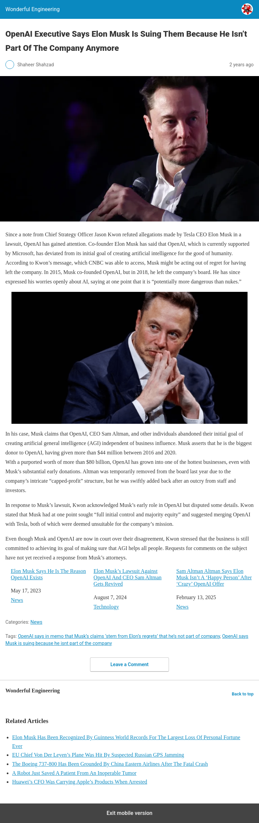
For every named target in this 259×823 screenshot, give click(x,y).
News (17, 600)
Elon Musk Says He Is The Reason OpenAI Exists (48, 574)
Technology (106, 607)
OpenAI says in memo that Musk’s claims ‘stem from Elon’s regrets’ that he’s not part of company (119, 636)
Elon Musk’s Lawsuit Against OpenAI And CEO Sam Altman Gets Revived (127, 577)
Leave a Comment (130, 664)
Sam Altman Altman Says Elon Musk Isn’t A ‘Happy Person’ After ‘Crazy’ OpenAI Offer (214, 577)
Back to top (243, 693)
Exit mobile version (129, 813)
